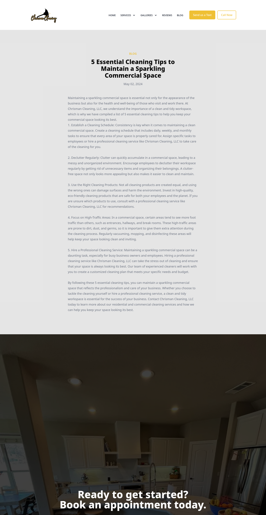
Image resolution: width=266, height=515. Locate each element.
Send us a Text (202, 15)
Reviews (167, 15)
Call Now (226, 15)
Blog (180, 15)
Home (112, 15)
